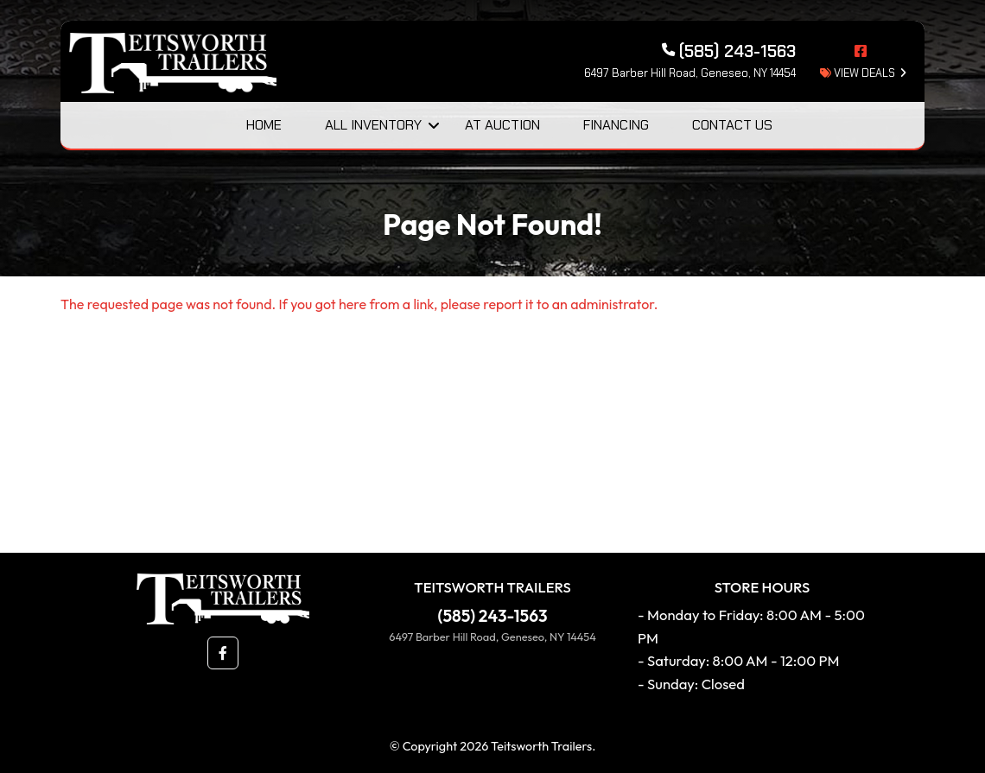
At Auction (502, 125)
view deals (857, 73)
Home (264, 125)
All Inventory (373, 125)
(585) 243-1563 (493, 615)
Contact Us (732, 125)
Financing (616, 125)
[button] (222, 653)
